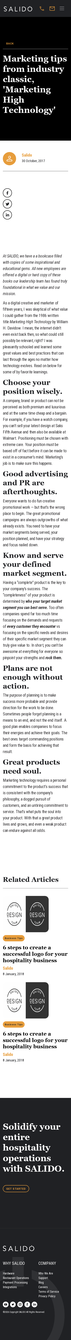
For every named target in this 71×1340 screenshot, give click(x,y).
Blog (41, 1282)
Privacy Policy (46, 1296)
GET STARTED (16, 1188)
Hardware (8, 1273)
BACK (10, 43)
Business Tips (14, 938)
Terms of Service (48, 1291)
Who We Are (45, 1273)
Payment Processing (15, 1282)
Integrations (10, 1287)
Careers (43, 1287)
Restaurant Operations (16, 1278)
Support (43, 1278)
